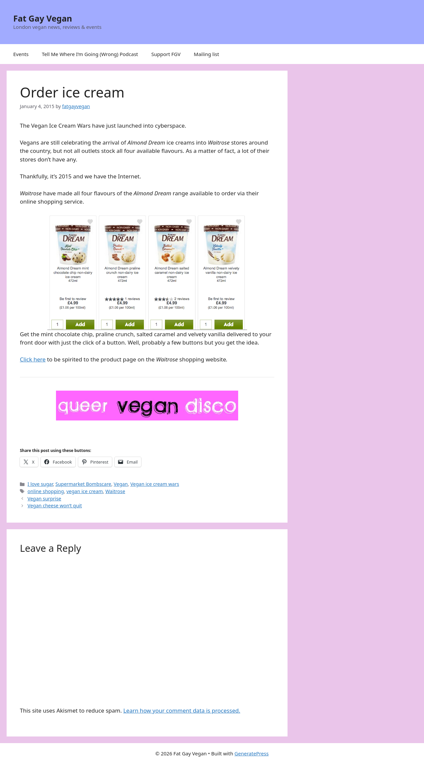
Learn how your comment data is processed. (181, 710)
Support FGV (166, 54)
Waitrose (115, 491)
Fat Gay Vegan (42, 18)
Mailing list (206, 54)
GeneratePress (252, 753)
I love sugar (40, 484)
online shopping (45, 491)
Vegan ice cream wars (154, 484)
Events (20, 54)
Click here (33, 359)
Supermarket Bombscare (83, 484)
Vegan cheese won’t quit (54, 505)
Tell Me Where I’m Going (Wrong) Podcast (90, 54)
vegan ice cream (85, 491)
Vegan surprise (44, 498)
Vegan (121, 484)
